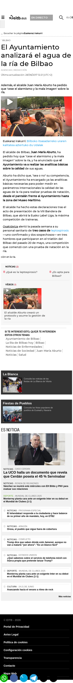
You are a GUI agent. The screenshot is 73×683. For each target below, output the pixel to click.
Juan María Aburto (48, 350)
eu (68, 17)
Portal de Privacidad (16, 626)
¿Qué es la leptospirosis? (21, 272)
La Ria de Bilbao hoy (19, 342)
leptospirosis (60, 230)
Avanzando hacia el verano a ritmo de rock (30, 589)
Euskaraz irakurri (33, 33)
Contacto (9, 665)
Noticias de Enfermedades (24, 346)
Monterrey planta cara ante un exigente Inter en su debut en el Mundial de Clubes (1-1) (37, 575)
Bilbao (40, 342)
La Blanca (10, 374)
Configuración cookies (18, 650)
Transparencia (13, 657)
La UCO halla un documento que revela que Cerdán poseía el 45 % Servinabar (35, 475)
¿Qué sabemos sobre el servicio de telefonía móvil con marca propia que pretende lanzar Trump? (37, 559)
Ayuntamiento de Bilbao (22, 338)
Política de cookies (16, 642)
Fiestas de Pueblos (17, 403)
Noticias (11, 354)
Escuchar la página (12, 34)
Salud (22, 354)
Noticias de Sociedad (20, 350)
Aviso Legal (11, 634)
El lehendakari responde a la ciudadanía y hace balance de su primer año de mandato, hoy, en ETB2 (37, 514)
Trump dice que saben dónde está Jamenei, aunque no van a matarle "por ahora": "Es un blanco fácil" (36, 543)
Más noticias (65, 596)
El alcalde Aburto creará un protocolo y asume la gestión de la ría (24, 315)
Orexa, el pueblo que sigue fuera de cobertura (32, 529)
